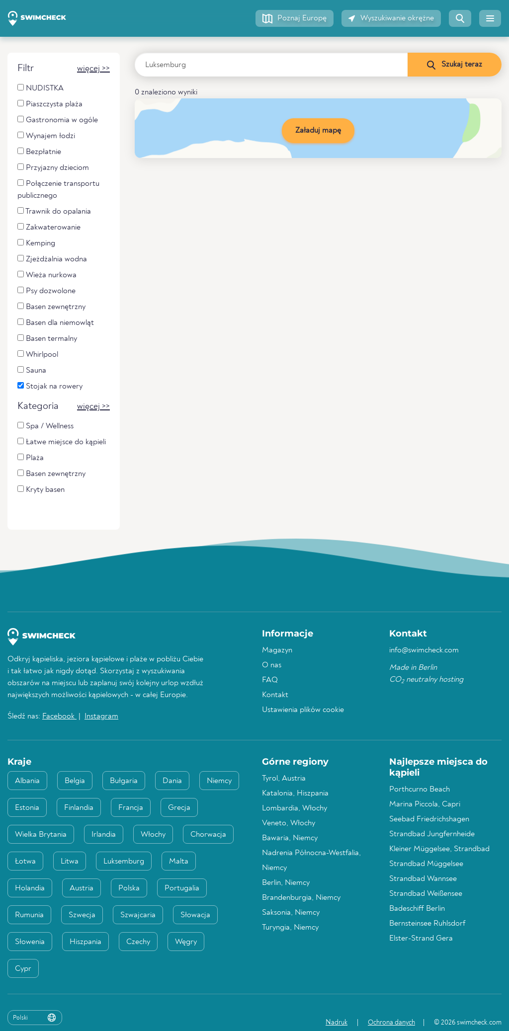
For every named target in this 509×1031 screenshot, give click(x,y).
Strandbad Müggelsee (426, 864)
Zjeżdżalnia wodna (52, 259)
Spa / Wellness (45, 426)
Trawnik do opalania (54, 211)
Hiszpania (85, 942)
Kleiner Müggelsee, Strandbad (439, 849)
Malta (178, 862)
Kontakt (275, 695)
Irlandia (103, 835)
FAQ (270, 680)
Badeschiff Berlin (417, 909)
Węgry (186, 942)
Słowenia (30, 942)
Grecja (179, 808)
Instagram (101, 716)
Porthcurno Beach (419, 789)
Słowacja (195, 915)
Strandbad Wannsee (423, 879)
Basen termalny (47, 338)
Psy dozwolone (46, 291)
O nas (271, 665)
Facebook (59, 716)
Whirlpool (37, 354)
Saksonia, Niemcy (291, 913)
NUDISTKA (40, 88)
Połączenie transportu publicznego (58, 189)
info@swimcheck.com (424, 650)
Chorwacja (208, 835)
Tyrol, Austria (284, 779)
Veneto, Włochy (288, 823)
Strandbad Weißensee (425, 894)
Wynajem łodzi (46, 136)
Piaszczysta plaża (50, 104)
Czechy (138, 942)
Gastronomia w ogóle (57, 120)
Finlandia (78, 808)
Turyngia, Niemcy (290, 928)
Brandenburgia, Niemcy (301, 898)
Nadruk (336, 1022)
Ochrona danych (391, 1022)
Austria (81, 888)
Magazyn (277, 650)
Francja (130, 808)
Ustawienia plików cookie (303, 710)
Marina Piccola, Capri (424, 804)
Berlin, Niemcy (286, 883)
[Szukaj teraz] (454, 65)
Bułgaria (124, 781)
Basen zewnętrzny (51, 307)
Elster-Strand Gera (421, 939)
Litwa (70, 862)
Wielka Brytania (41, 835)
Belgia (75, 781)
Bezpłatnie (39, 152)
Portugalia (182, 888)
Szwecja (82, 915)
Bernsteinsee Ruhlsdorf (427, 924)
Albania (27, 781)
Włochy (153, 835)
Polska (129, 888)
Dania (172, 781)
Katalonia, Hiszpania (295, 793)
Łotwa (25, 862)
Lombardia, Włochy (294, 808)
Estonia (27, 808)
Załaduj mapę (318, 131)
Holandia (30, 888)
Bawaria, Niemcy (290, 838)
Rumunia (29, 915)
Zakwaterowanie (49, 227)
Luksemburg (123, 862)
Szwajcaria (138, 915)
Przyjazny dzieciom (53, 167)
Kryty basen (41, 489)
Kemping (36, 243)
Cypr (23, 969)
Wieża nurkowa (47, 275)
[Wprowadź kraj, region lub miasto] (271, 65)
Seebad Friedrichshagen (429, 819)
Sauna (31, 370)
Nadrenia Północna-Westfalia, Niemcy (311, 860)
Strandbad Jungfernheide (432, 834)
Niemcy (219, 781)
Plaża (30, 458)
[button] (294, 18)
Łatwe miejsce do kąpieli (61, 442)
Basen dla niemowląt (55, 322)
